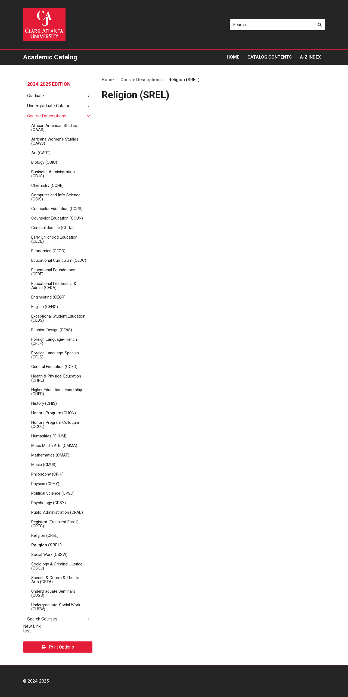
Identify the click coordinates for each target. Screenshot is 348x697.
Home (233, 57)
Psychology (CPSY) (48, 502)
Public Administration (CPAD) (57, 512)
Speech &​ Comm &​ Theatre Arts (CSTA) (55, 579)
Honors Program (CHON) (53, 412)
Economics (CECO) (48, 250)
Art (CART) (41, 152)
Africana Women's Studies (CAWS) (54, 141)
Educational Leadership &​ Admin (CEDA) (53, 285)
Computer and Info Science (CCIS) (55, 197)
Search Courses (42, 619)
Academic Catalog (50, 57)
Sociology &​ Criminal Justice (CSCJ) (56, 566)
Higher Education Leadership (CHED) (56, 391)
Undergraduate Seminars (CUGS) (53, 593)
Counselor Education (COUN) (57, 218)
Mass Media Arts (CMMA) (54, 445)
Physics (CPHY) (45, 483)
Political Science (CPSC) (52, 493)
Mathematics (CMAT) (50, 455)
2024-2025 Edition (49, 84)
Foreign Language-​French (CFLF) (54, 341)
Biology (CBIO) (44, 162)
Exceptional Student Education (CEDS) (58, 318)
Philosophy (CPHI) (47, 474)
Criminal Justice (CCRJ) (52, 227)
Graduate (35, 95)
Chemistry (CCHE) (47, 185)
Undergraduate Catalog (48, 105)
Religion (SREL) (46, 545)
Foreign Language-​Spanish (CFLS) (55, 355)
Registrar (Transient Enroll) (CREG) (55, 523)
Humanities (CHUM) (48, 436)
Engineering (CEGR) (48, 297)
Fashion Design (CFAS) (51, 329)
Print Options (58, 647)
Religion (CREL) (44, 535)
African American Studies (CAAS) (54, 127)
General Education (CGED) (54, 366)
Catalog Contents (269, 57)
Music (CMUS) (44, 464)
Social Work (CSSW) (49, 554)
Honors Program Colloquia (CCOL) (55, 424)
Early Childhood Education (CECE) (54, 239)
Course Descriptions (46, 115)
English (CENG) (44, 306)
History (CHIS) (44, 403)
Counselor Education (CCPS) (57, 208)
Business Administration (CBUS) (53, 173)
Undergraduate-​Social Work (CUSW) (55, 606)
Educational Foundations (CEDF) (53, 271)
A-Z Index (310, 57)
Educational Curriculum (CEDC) (58, 260)
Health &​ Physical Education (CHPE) (56, 378)
